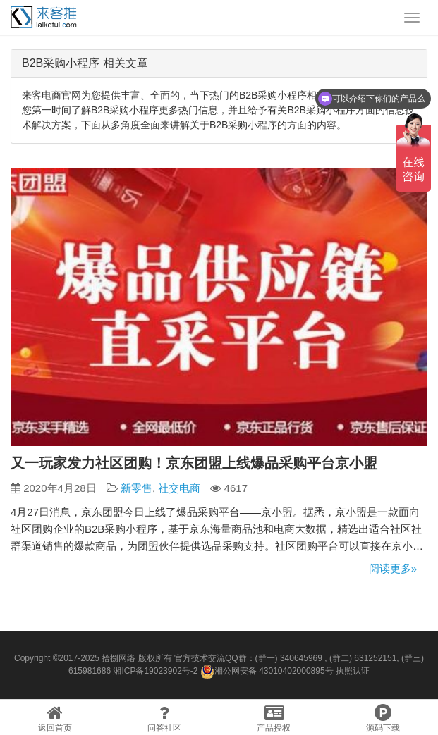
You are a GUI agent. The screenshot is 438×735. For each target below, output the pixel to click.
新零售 (136, 488)
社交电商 (179, 488)
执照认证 (353, 671)
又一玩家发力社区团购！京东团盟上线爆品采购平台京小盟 (194, 463)
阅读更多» (393, 568)
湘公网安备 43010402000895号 (267, 672)
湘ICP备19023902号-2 (155, 671)
